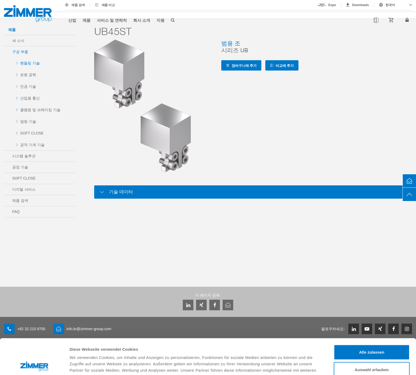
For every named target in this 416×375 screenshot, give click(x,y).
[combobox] (393, 5)
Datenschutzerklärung (92, 347)
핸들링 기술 (30, 63)
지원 (160, 20)
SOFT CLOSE (32, 133)
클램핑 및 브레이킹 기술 (40, 110)
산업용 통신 (30, 98)
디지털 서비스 (24, 189)
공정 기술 (20, 167)
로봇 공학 (28, 75)
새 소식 (18, 40)
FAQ (16, 212)
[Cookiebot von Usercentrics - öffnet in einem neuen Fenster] (34, 365)
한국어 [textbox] (390, 5)
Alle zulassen (371, 316)
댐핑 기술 (28, 121)
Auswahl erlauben (372, 334)
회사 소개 (141, 20)
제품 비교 (108, 5)
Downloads (360, 5)
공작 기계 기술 (32, 145)
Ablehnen (372, 351)
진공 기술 (28, 86)
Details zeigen (282, 364)
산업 (72, 20)
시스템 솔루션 (24, 156)
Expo (332, 5)
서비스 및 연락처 (112, 20)
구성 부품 (20, 52)
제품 (86, 20)
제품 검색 (78, 5)
